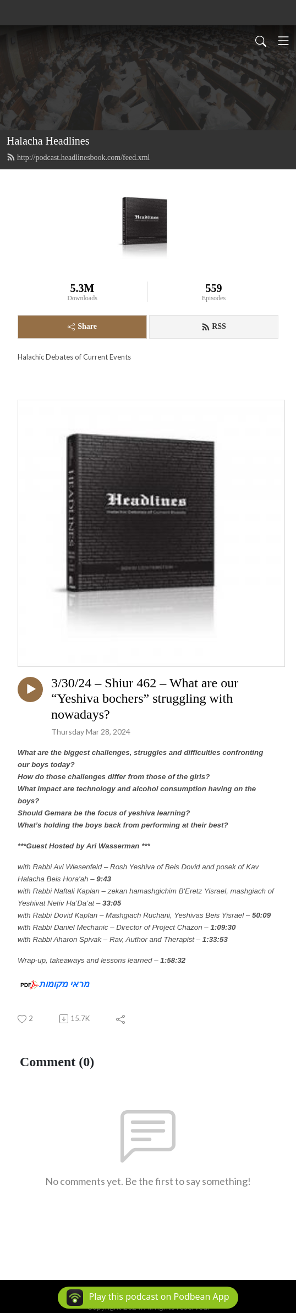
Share (82, 326)
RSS (213, 326)
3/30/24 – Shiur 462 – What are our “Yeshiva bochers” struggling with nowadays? (144, 699)
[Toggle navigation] (283, 40)
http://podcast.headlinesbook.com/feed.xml (78, 157)
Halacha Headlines (48, 141)
